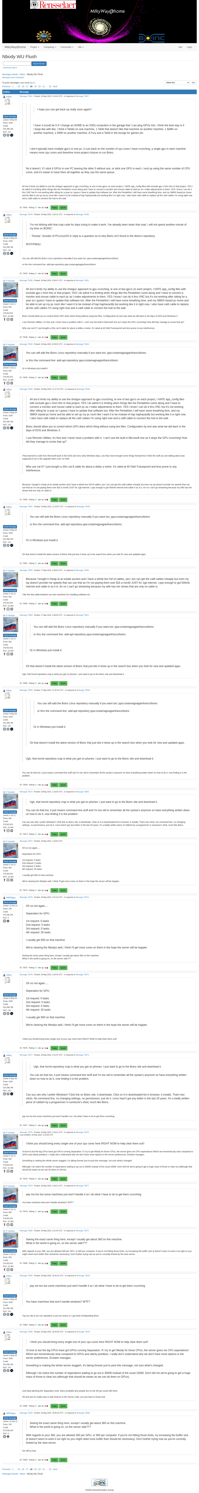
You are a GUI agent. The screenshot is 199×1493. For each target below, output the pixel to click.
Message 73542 (26, 96)
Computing (50, 47)
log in (32, 82)
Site (81, 47)
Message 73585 (26, 1332)
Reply (54, 208)
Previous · (7, 86)
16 (23, 86)
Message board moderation (13, 77)
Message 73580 (26, 1231)
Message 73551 (26, 507)
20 (39, 86)
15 (19, 86)
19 (35, 86)
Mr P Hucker (9, 281)
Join (180, 47)
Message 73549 (26, 344)
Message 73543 (26, 214)
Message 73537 (82, 96)
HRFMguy (11, 897)
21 (43, 86)
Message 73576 (26, 975)
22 (50, 86)
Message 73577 (26, 1055)
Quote (63, 208)
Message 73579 (26, 1186)
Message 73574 (26, 841)
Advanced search (10, 68)
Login (189, 47)
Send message (10, 116)
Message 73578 (26, 1132)
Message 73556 (26, 615)
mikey (9, 96)
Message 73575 (26, 897)
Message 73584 (26, 1276)
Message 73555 (26, 570)
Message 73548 (26, 280)
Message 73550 (26, 389)
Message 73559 (26, 690)
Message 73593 (26, 1413)
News (22, 74)
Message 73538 (82, 214)
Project (34, 47)
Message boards (10, 74)
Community (67, 47)
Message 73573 (26, 792)
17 (27, 86)
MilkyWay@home (15, 47)
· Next (54, 86)
